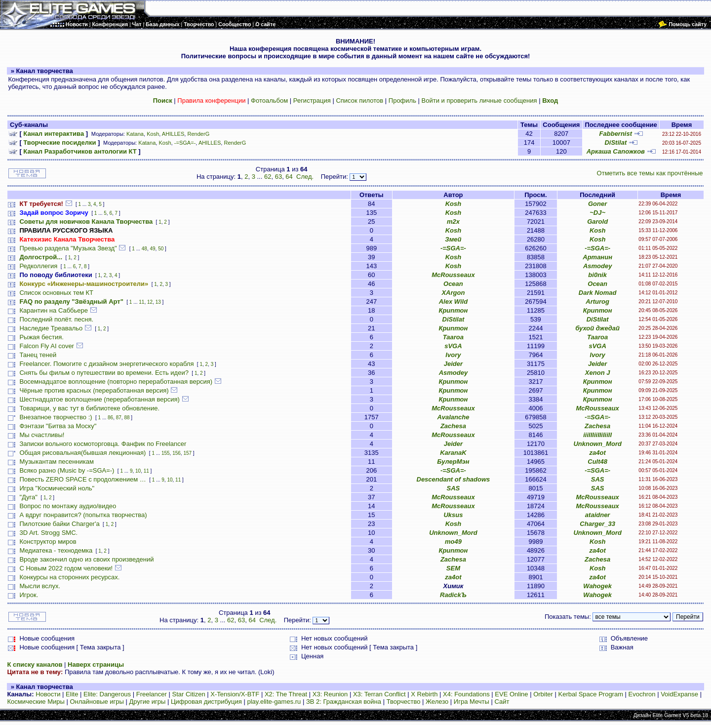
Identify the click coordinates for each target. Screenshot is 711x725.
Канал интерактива (53, 133)
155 (165, 453)
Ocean (453, 283)
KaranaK (453, 452)
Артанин (597, 257)
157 (187, 453)
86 (110, 417)
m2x (453, 221)
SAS (597, 479)
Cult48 (597, 461)
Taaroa (453, 337)
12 (150, 302)
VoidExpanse (679, 694)
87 (118, 417)
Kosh (153, 134)
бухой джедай (597, 328)
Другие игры (147, 701)
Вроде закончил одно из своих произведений (86, 559)
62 (267, 176)
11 (141, 302)
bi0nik (597, 275)
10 (138, 471)
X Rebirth (424, 694)
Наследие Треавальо (50, 328)
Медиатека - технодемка (55, 550)
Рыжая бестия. (41, 337)
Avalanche (453, 417)
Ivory (453, 355)
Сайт (501, 701)
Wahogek (597, 586)
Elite (72, 694)
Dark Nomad (598, 292)
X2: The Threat (286, 694)
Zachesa (453, 426)
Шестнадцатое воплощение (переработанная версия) (99, 399)
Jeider (453, 363)
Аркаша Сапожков (616, 151)
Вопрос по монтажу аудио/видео (67, 506)
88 (126, 417)
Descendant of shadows (453, 479)
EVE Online (511, 694)
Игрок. (28, 595)
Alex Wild (453, 301)
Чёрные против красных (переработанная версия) (93, 390)
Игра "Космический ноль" (56, 488)
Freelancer (151, 694)
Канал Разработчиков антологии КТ (79, 151)
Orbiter (543, 694)
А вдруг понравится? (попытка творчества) (83, 515)
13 (158, 302)
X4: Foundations (466, 694)
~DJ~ (597, 212)
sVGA (453, 346)
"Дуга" (28, 497)
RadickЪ (453, 595)
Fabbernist (615, 133)
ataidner (597, 515)
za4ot (598, 452)
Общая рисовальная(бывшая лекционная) (82, 452)
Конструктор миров (47, 541)
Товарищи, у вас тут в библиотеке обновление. (89, 408)
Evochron (642, 694)
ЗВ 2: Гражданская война (343, 701)
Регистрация (312, 100)
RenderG (198, 134)
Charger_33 (597, 523)
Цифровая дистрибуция (206, 701)
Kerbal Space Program (590, 694)
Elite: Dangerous (107, 694)
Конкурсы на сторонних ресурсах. (69, 577)
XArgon (453, 292)
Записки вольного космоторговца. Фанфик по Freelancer (102, 443)
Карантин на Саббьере (53, 310)
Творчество (404, 701)
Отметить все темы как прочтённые (650, 173)
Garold (597, 221)
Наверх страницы (96, 664)
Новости (48, 694)
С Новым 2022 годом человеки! (66, 568)
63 (278, 176)
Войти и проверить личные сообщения (479, 100)
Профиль (402, 100)
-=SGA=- (185, 143)
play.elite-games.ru (274, 701)
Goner (597, 203)
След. (305, 176)
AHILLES (173, 134)
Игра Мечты (471, 701)
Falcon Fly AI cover (46, 346)
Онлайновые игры (96, 701)
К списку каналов (34, 664)
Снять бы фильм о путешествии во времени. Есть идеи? (104, 372)
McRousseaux (453, 275)
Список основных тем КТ (56, 292)
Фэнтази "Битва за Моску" (57, 426)
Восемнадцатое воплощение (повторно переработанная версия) (115, 381)
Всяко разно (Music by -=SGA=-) (66, 470)
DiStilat (615, 142)
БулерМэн (453, 461)
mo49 (453, 541)
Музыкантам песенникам (56, 461)
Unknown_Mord (597, 443)
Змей (453, 239)
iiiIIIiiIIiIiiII (597, 435)
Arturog (597, 301)
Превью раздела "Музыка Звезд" (68, 248)
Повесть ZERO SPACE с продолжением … (82, 479)
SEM (453, 568)
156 (176, 453)
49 (152, 248)
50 (160, 248)
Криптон (453, 310)
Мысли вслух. (39, 586)
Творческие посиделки (59, 142)
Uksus (453, 515)
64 (288, 176)
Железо (437, 701)
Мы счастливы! (41, 435)
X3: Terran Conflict (379, 694)
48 (144, 248)
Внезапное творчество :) (55, 417)
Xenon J (597, 372)
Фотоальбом (269, 100)
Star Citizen (188, 694)
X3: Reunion (330, 694)
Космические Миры (35, 701)
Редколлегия (38, 266)
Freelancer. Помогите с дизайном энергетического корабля (106, 363)
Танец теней (37, 355)
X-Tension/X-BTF (234, 694)
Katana (135, 134)
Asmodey (597, 266)
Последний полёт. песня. (56, 319)
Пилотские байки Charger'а (59, 523)
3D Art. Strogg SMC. (48, 532)
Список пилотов (359, 100)
